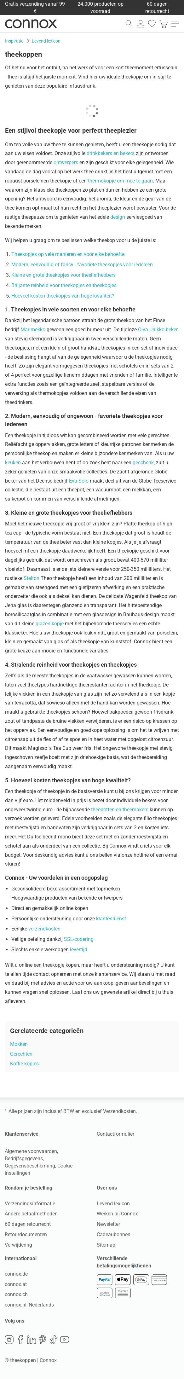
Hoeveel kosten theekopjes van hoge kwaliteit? (62, 296)
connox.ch (16, 1294)
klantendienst (111, 919)
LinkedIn (31, 1339)
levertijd (78, 950)
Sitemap (106, 1245)
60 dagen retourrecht (28, 1224)
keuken (13, 463)
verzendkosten (44, 929)
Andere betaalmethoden (31, 1214)
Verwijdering (18, 1245)
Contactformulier (115, 1134)
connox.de (16, 1274)
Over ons (107, 1188)
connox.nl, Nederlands (29, 1305)
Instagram (9, 1339)
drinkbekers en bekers (111, 153)
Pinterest (42, 1339)
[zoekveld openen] (129, 23)
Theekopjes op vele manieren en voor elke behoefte (67, 254)
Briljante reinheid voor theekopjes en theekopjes (64, 285)
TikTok (53, 1339)
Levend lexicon (113, 1204)
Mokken (19, 1044)
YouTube (64, 1339)
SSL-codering (79, 939)
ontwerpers (66, 162)
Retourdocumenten (26, 1234)
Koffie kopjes (24, 1064)
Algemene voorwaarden (31, 1151)
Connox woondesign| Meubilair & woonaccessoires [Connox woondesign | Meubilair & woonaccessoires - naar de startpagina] (31, 23)
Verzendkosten (119, 1111)
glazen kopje (50, 624)
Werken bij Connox (117, 1214)
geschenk (143, 463)
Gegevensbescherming (30, 1166)
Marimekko (32, 330)
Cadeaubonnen (113, 1234)
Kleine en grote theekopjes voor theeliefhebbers (63, 275)
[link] (163, 23)
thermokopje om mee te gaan (120, 181)
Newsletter (108, 1224)
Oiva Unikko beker (158, 330)
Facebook (20, 1339)
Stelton (31, 578)
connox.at (16, 1284)
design (117, 217)
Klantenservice (21, 1134)
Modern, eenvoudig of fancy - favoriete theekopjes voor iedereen (82, 265)
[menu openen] (175, 23)
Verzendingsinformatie (30, 1204)
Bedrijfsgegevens (24, 1159)
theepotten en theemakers (119, 810)
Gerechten (21, 1054)
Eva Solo (79, 481)
